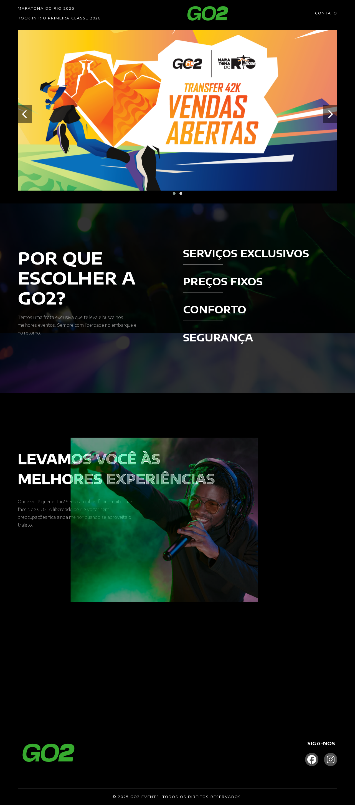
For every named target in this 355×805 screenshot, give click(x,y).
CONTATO (326, 13)
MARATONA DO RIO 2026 (46, 8)
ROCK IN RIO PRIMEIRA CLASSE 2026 (59, 18)
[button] (174, 193)
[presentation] (25, 114)
